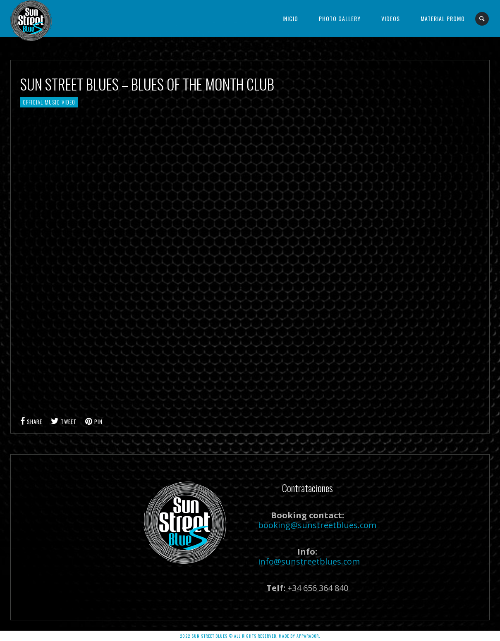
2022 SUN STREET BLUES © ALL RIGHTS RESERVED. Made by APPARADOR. (250, 636)
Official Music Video (49, 102)
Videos (390, 18)
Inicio (290, 18)
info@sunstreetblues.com (309, 561)
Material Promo (443, 18)
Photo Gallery (340, 18)
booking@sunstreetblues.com (317, 525)
